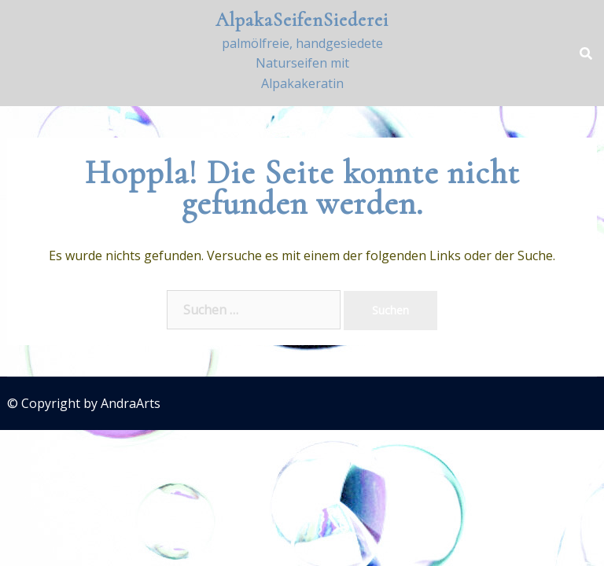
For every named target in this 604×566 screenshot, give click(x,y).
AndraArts (130, 403)
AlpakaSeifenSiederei (302, 20)
